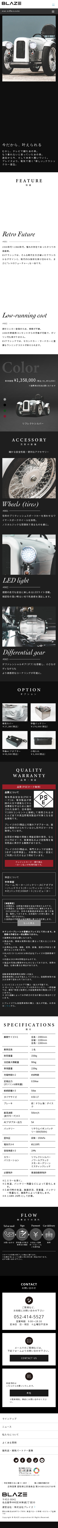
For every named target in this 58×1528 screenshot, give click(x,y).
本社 (29, 1399)
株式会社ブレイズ (23, 1513)
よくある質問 (9, 1449)
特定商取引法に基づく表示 (15, 1489)
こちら (7, 1012)
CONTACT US (29, 1364)
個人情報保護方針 (42, 1489)
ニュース (7, 1433)
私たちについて (10, 1441)
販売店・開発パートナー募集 (17, 1456)
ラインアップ (9, 1425)
